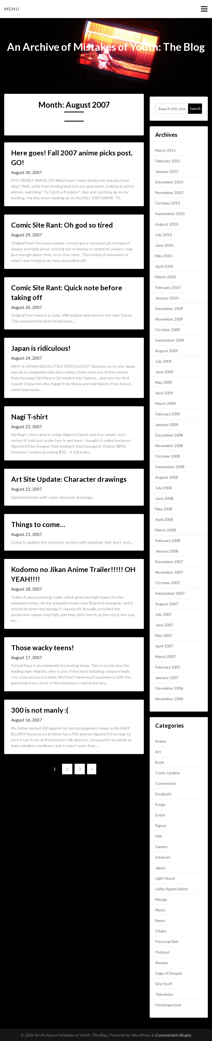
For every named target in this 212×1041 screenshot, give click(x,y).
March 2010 (165, 276)
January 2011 (166, 171)
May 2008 (163, 508)
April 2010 (164, 266)
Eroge (160, 804)
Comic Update (167, 772)
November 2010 (169, 192)
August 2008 (166, 477)
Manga (161, 899)
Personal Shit (166, 941)
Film (158, 836)
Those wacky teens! (42, 647)
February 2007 (167, 667)
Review (161, 962)
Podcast (162, 952)
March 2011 (165, 150)
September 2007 (169, 593)
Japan (160, 867)
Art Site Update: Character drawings (69, 479)
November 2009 (169, 319)
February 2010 (167, 287)
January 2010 (166, 298)
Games (161, 846)
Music (160, 910)
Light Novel (165, 878)
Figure (160, 825)
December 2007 (169, 561)
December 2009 (169, 308)
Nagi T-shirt (29, 416)
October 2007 (167, 582)
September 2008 (169, 466)
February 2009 (167, 414)
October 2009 (167, 329)
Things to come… (38, 524)
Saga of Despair (168, 973)
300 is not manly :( (39, 710)
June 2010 (164, 245)
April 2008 (164, 519)
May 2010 (163, 255)
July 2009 (163, 361)
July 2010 (163, 234)
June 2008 (164, 498)
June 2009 (164, 371)
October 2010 (167, 203)
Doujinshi (163, 794)
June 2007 (164, 624)
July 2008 (163, 487)
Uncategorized (168, 1004)
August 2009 (166, 350)
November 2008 (169, 445)
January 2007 (166, 677)
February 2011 (167, 160)
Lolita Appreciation (171, 888)
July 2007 (163, 614)
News (160, 920)
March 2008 (165, 530)
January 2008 (166, 551)
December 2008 (169, 435)
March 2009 (165, 403)
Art (158, 751)
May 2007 (163, 635)
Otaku (160, 931)
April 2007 (164, 646)
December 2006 (169, 688)
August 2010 (166, 224)
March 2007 (165, 656)
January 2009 (166, 424)
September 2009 (169, 340)
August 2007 (166, 603)
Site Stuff (163, 983)
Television (164, 994)
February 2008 (167, 540)
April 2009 (164, 392)
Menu (11, 8)
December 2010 (169, 182)
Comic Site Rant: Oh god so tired (62, 225)
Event (160, 815)
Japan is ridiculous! (41, 348)
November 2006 (169, 698)
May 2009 (163, 382)
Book (159, 762)
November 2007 (169, 572)
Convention (165, 783)
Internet (162, 857)
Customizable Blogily (173, 1035)
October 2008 (167, 456)
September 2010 (169, 213)
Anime (160, 741)
